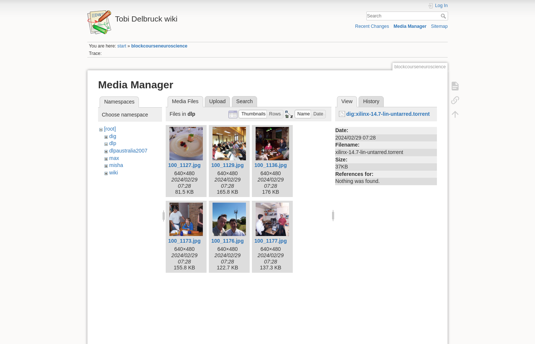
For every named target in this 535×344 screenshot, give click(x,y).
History (371, 101)
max (114, 158)
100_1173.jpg (184, 241)
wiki (113, 173)
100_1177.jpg (270, 241)
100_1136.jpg (270, 165)
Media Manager (410, 26)
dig (112, 136)
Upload (217, 101)
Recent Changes (372, 26)
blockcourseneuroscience (159, 46)
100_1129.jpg (227, 165)
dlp (112, 143)
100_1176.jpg (227, 241)
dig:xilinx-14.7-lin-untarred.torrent (388, 114)
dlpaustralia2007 (128, 151)
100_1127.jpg (184, 165)
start (121, 46)
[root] (110, 129)
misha (116, 165)
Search (444, 16)
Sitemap (439, 26)
